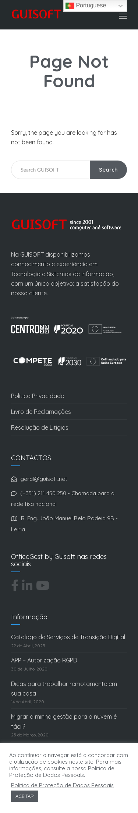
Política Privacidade (37, 396)
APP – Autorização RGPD (44, 660)
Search (108, 169)
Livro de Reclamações (41, 411)
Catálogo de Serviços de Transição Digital (68, 637)
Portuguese (86, 5)
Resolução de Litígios (39, 427)
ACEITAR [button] (24, 796)
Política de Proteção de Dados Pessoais (62, 785)
